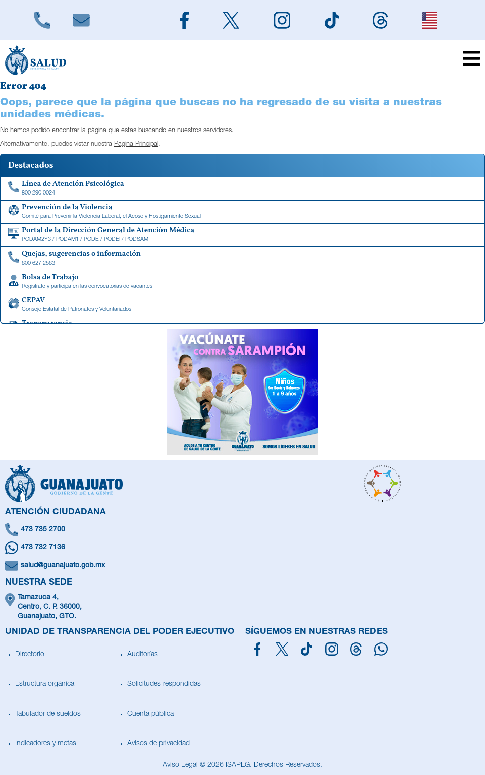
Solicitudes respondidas (164, 684)
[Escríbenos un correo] (242, 565)
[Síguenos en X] (282, 649)
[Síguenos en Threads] (356, 649)
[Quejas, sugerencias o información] (242, 258)
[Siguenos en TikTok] (332, 20)
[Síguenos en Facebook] (257, 649)
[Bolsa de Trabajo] (242, 281)
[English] (429, 20)
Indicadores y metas (45, 743)
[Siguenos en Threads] (381, 20)
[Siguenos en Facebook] (184, 20)
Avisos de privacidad (158, 743)
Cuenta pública (150, 714)
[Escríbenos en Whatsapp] (242, 547)
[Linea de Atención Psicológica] (242, 189)
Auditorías (142, 654)
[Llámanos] (42, 20)
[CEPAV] (242, 304)
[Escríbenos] (81, 20)
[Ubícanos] (242, 607)
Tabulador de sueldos (48, 714)
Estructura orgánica (44, 684)
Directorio (29, 654)
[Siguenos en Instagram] (282, 20)
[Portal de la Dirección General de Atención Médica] (242, 235)
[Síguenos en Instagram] (331, 649)
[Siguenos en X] (231, 20)
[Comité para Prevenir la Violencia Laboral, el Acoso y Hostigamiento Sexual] (242, 212)
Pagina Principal (136, 144)
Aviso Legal (180, 765)
